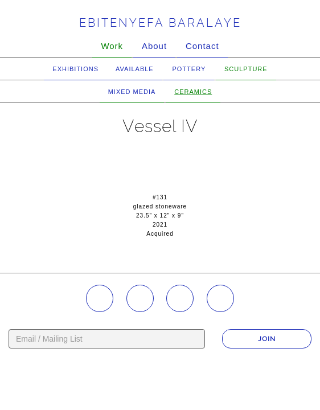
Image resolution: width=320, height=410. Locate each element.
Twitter (220, 298)
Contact (202, 46)
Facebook (140, 298)
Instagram (99, 298)
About (154, 46)
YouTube (180, 298)
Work (112, 46)
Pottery (189, 68)
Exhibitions (75, 68)
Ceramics (193, 91)
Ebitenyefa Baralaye (160, 23)
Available (135, 68)
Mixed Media (132, 91)
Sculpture (246, 68)
